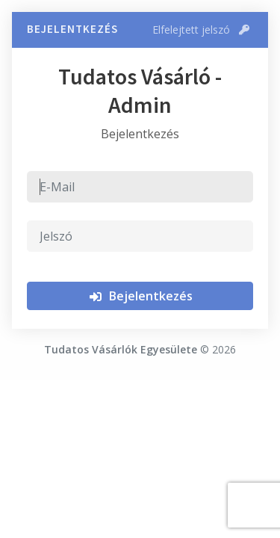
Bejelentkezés (140, 296)
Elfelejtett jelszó (200, 29)
